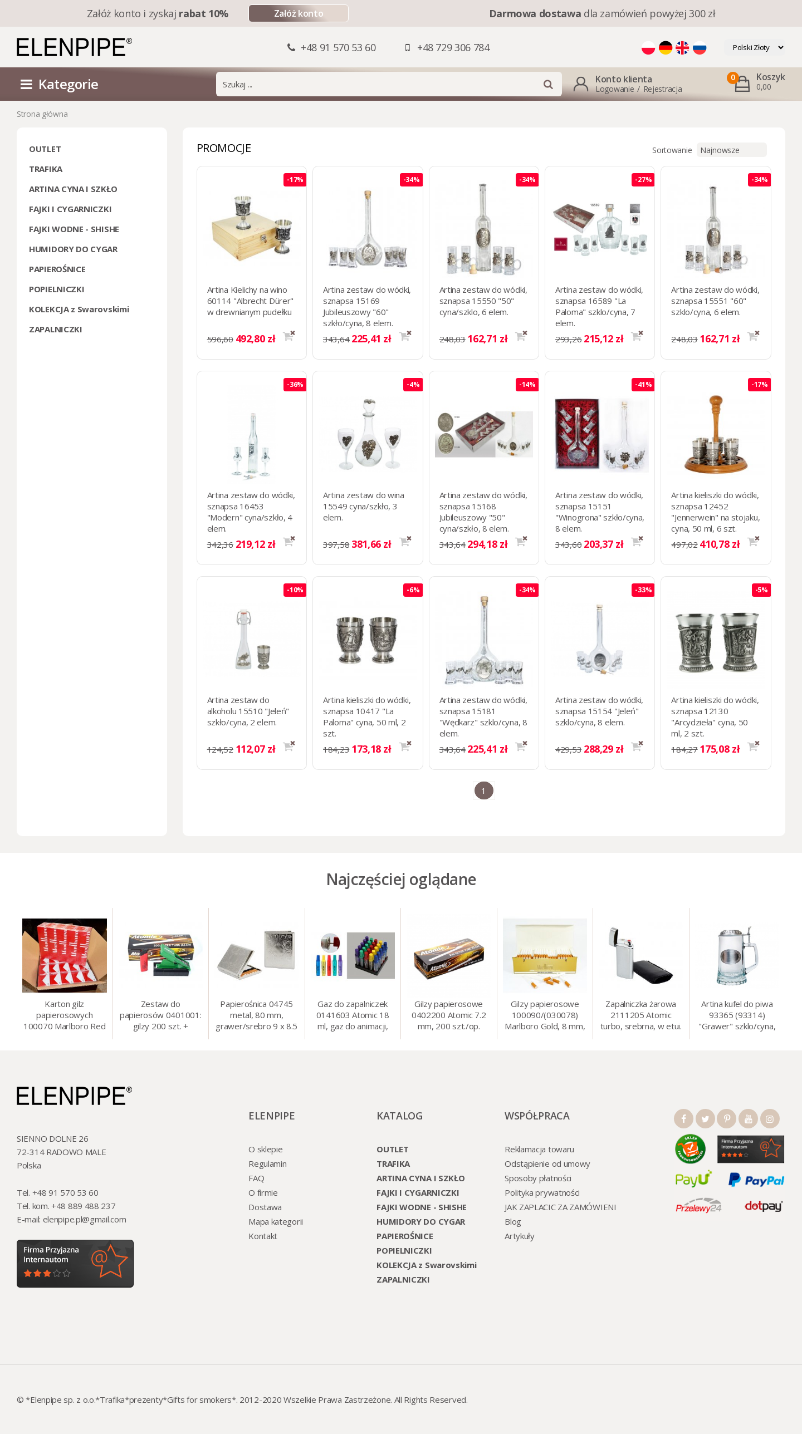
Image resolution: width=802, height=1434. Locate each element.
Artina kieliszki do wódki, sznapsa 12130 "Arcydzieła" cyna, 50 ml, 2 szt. (715, 716)
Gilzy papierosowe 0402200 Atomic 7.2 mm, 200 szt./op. (449, 1015)
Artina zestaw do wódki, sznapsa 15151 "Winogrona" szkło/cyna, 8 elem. (599, 511)
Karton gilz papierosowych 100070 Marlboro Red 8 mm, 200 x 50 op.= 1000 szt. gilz (64, 1016)
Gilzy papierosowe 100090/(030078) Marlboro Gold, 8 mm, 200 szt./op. (545, 1016)
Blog (513, 1221)
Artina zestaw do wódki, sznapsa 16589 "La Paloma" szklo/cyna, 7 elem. (599, 306)
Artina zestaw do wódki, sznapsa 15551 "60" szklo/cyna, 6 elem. (715, 300)
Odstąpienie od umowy (547, 1163)
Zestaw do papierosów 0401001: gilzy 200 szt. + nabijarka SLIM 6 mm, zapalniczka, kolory (160, 1016)
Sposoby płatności (538, 1177)
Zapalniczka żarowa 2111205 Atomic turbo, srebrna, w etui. (641, 1015)
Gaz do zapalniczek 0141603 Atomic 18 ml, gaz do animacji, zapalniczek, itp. (352, 1016)
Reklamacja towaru (539, 1149)
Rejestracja (662, 89)
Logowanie (614, 89)
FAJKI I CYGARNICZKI (70, 208)
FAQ (256, 1177)
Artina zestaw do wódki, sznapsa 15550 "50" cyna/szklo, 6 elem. (483, 300)
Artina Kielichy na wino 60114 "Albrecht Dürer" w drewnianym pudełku (250, 300)
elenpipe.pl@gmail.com (84, 1219)
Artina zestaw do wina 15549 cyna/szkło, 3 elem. (363, 506)
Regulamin (267, 1163)
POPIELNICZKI (56, 288)
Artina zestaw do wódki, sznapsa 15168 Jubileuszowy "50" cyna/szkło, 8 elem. (483, 511)
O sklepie (265, 1149)
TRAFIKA (45, 168)
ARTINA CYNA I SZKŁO (73, 188)
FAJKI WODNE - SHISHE (74, 228)
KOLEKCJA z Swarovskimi (79, 309)
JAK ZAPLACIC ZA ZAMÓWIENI (561, 1206)
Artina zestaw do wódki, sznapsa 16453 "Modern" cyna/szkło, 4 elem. (251, 511)
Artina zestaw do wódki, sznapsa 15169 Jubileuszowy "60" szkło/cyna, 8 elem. (367, 306)
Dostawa (265, 1206)
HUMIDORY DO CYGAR (73, 248)
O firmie (263, 1192)
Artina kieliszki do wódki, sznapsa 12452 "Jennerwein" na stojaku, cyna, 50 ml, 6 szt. (715, 511)
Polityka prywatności (542, 1192)
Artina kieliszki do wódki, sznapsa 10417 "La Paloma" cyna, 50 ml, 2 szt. (366, 716)
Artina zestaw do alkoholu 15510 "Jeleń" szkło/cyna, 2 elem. (248, 711)
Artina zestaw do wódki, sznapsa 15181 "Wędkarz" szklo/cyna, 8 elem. (483, 716)
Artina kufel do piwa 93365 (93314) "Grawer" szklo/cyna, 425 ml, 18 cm (736, 1016)
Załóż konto (298, 13)
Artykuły (520, 1235)
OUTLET (45, 148)
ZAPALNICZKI (55, 329)
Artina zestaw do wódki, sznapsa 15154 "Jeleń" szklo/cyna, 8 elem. (599, 711)
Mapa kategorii (275, 1221)
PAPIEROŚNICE (57, 268)
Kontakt (262, 1235)
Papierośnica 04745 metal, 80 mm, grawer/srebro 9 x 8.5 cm (256, 1016)
